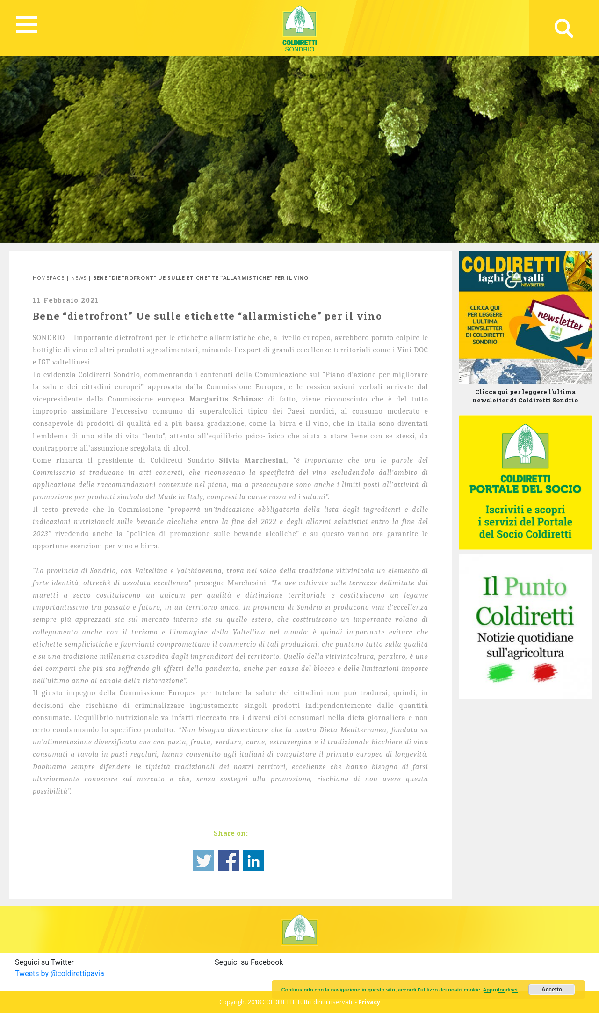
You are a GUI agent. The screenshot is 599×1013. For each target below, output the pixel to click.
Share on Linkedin (253, 860)
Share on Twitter (203, 860)
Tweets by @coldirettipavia (59, 973)
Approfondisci (500, 989)
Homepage (48, 277)
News (79, 277)
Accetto (551, 989)
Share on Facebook (228, 860)
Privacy (369, 1002)
